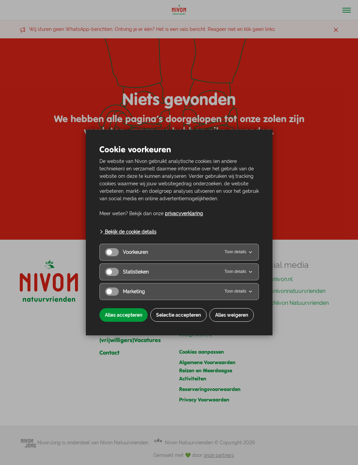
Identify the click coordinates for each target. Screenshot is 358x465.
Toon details (238, 252)
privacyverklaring (184, 213)
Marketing (125, 291)
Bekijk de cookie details (127, 232)
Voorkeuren (126, 252)
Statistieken (127, 272)
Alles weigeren (231, 315)
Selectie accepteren (178, 315)
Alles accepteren (123, 315)
